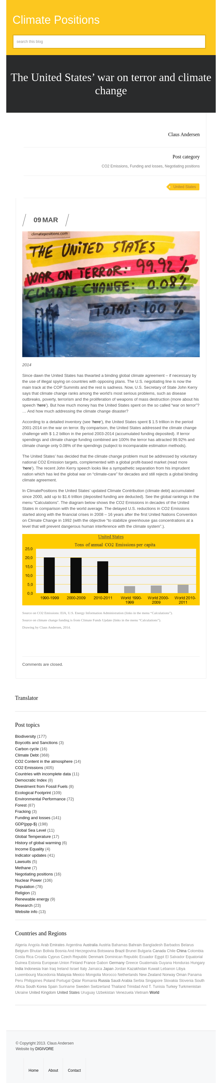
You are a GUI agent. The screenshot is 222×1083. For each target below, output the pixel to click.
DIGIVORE (44, 1049)
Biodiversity (25, 736)
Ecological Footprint (33, 792)
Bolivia (48, 951)
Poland (49, 980)
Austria (104, 945)
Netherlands (128, 975)
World (154, 992)
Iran (45, 969)
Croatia (40, 957)
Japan (108, 969)
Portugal (63, 980)
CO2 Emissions (115, 166)
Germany (116, 963)
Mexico (79, 975)
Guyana (165, 963)
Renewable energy (32, 899)
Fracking (23, 811)
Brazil (119, 951)
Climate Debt (27, 755)
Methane (23, 867)
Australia (90, 945)
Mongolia (93, 975)
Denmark (96, 957)
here (41, 405)
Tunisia (159, 986)
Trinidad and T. (139, 986)
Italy (83, 969)
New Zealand (150, 975)
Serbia (138, 980)
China (181, 951)
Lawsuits (23, 861)
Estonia (34, 963)
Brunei (131, 951)
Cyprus (54, 957)
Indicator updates (30, 855)
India (19, 969)
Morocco (109, 975)
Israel (74, 969)
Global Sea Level (30, 830)
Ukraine (21, 992)
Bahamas (120, 945)
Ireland (63, 969)
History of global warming (38, 842)
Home (34, 1070)
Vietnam (141, 992)
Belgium (22, 951)
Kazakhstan (137, 969)
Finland (76, 963)
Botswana (106, 951)
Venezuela (125, 992)
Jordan (120, 969)
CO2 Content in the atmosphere (44, 761)
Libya (180, 969)
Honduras (181, 963)
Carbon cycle (27, 749)
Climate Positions (56, 19)
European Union (55, 963)
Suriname (67, 986)
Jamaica (95, 969)
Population (24, 886)
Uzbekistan (105, 992)
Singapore (154, 980)
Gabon (102, 963)
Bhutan (36, 951)
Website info (26, 911)
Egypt (159, 957)
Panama (195, 975)
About (53, 1070)
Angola (34, 945)
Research (24, 905)
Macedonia (46, 975)
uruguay (88, 992)
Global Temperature (33, 836)
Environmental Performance (40, 799)
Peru (19, 980)
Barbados (172, 945)
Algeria (21, 945)
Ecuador (147, 957)
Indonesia (32, 969)
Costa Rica (24, 957)
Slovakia (171, 980)
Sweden (82, 986)
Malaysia (64, 975)
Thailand (118, 986)
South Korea (36, 986)
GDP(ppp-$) (26, 824)
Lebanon (168, 969)
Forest (21, 805)
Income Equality (29, 849)
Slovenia (186, 980)
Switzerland (100, 986)
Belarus (187, 945)
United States (184, 187)
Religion (22, 893)
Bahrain (135, 945)
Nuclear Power (28, 880)
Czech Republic (74, 957)
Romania (89, 980)
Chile (171, 951)
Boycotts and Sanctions (36, 742)
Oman (181, 975)
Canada (159, 951)
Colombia (196, 951)
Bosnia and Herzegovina (75, 951)
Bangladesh (152, 945)
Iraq (53, 969)
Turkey (171, 986)
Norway (168, 975)
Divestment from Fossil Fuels (41, 786)
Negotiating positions (182, 166)
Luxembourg (25, 975)
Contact (74, 1070)
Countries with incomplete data (43, 774)
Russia (104, 980)
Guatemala (148, 963)
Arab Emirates (53, 945)
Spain (53, 986)
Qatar (76, 980)
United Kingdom (42, 992)
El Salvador (174, 957)
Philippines (33, 980)
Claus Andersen (184, 134)
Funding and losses (146, 166)
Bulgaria (144, 951)
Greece (132, 963)
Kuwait (153, 969)
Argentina (74, 945)
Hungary (198, 963)
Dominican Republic (121, 957)
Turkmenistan (189, 986)
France (89, 963)
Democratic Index (31, 780)
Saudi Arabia (121, 980)
